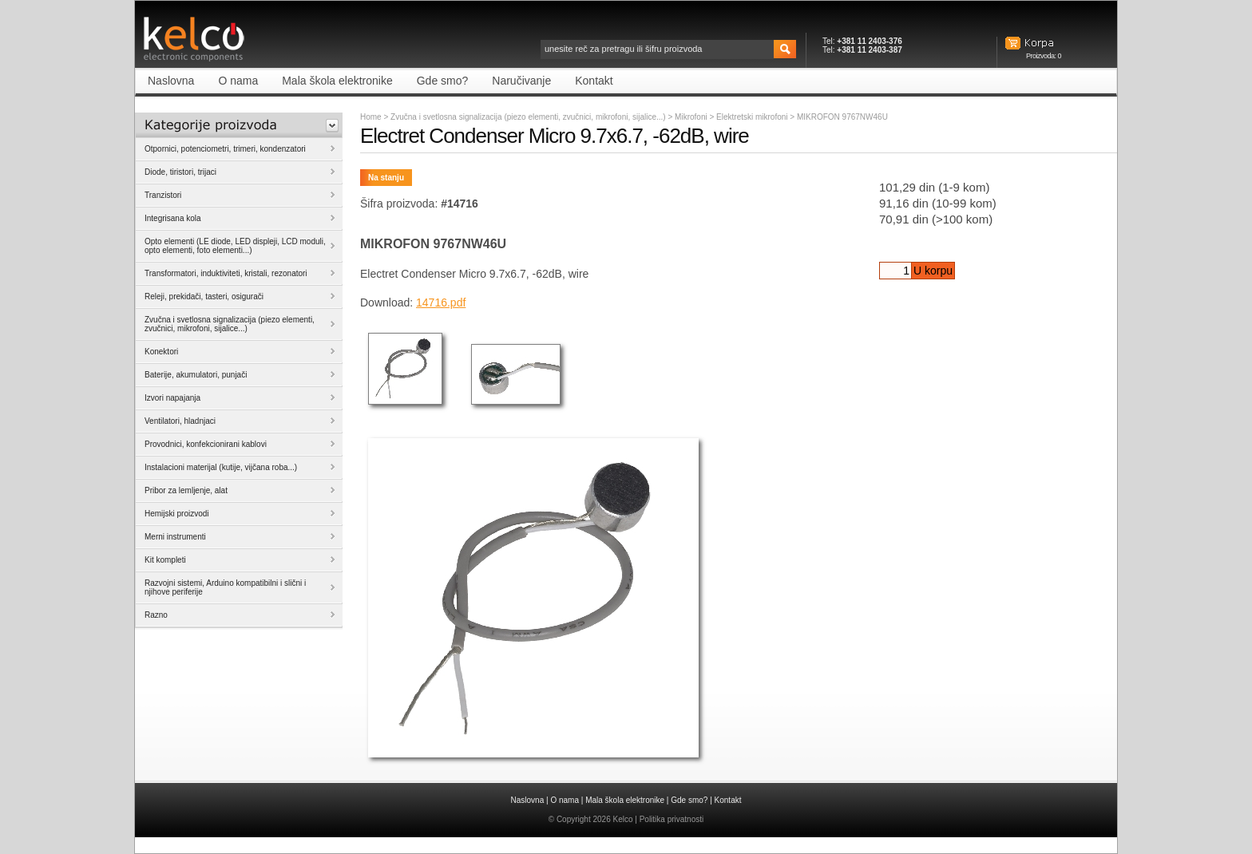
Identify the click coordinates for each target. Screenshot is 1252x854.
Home (371, 117)
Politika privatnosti (672, 819)
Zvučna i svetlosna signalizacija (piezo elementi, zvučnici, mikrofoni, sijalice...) (528, 117)
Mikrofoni (692, 117)
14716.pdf (441, 302)
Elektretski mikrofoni (753, 117)
